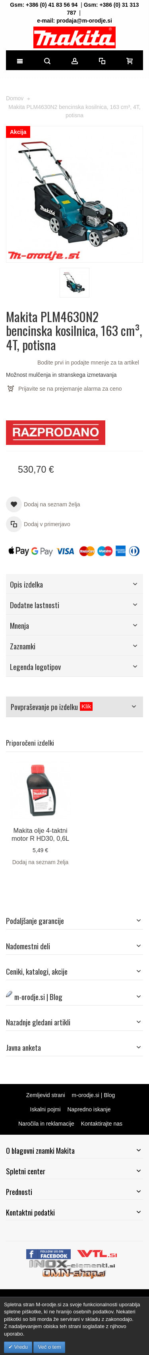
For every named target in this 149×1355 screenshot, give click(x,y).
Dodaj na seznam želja (40, 862)
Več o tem (49, 1347)
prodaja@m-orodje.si (84, 20)
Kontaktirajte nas (101, 1123)
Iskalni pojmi (45, 1109)
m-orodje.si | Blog (93, 1095)
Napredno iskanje (88, 1109)
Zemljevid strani (45, 1095)
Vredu (20, 1347)
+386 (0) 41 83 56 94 (51, 5)
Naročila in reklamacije (46, 1123)
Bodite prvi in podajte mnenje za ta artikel (88, 362)
